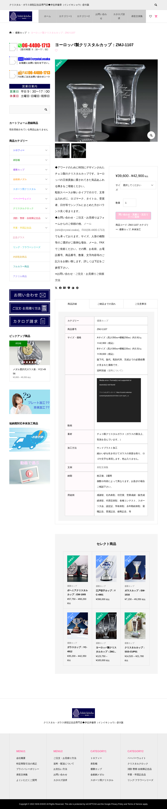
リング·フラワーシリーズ (140, 780)
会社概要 (20, 758)
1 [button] (24, 362)
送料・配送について (63, 763)
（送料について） (115, 370)
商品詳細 (72, 304)
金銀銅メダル (20, 179)
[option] (29, 361)
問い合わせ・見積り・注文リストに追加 (133, 215)
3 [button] (29, 362)
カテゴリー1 (65, 16)
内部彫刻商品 (20, 257)
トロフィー (18, 150)
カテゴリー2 (83, 16)
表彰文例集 (137, 16)
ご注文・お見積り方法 (64, 758)
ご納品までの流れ (106, 304)
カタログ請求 (119, 16)
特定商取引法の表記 (26, 763)
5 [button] (35, 362)
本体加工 (136, 229)
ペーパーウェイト (22, 198)
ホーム (47, 16)
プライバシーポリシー (27, 769)
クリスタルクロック (23, 208)
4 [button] (32, 362)
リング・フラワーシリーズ (26, 247)
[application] (119, 400)
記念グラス (18, 237)
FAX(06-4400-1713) (93, 230)
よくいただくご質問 (26, 780)
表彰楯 (16, 160)
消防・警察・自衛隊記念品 (26, 218)
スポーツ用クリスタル (24, 189)
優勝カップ (125, 229)
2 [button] (27, 362)
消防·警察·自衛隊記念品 (140, 769)
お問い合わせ (101, 16)
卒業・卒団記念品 (22, 227)
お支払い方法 (60, 769)
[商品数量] (129, 203)
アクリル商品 (20, 276)
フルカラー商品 (21, 266)
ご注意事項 (140, 304)
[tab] (72, 303)
